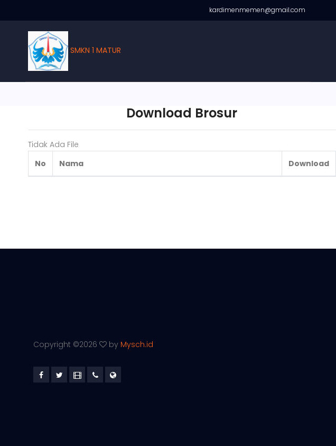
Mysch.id (136, 344)
